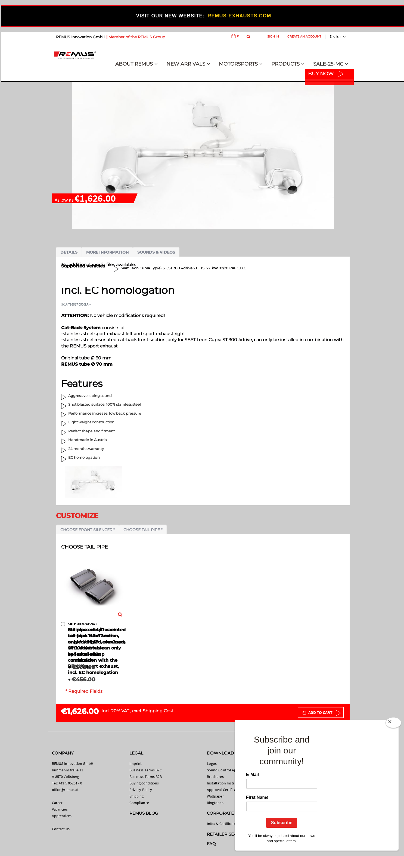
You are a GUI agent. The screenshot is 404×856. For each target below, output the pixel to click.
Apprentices (62, 815)
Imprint (135, 763)
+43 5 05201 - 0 (70, 783)
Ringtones (215, 802)
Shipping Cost (158, 710)
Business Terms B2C (145, 770)
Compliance (139, 802)
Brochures (215, 776)
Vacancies (60, 809)
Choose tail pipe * (142, 529)
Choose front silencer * (87, 529)
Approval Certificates (224, 789)
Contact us (61, 828)
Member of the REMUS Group (136, 37)
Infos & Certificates (222, 823)
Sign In (273, 36)
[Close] (393, 723)
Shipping (136, 796)
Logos (212, 763)
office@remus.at (65, 789)
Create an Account (304, 36)
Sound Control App (222, 770)
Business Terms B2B (145, 776)
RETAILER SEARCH (226, 834)
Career (57, 802)
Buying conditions (144, 783)
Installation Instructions (227, 783)
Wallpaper (215, 796)
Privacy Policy (140, 789)
